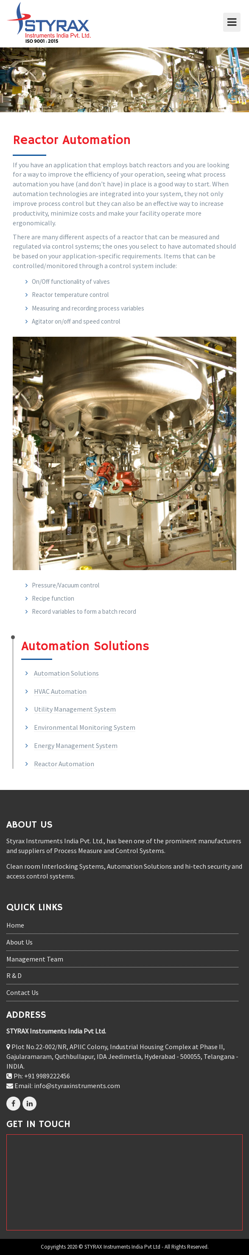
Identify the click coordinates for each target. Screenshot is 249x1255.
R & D (14, 975)
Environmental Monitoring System (84, 727)
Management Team (34, 959)
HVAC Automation (60, 691)
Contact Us (22, 992)
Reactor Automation (64, 763)
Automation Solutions (66, 673)
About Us (19, 942)
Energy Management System (76, 745)
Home (15, 925)
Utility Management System (75, 709)
